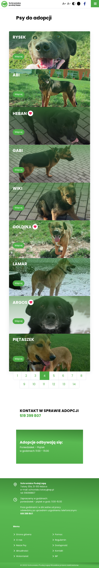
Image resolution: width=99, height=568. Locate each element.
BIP (56, 556)
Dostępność (61, 545)
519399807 (29, 492)
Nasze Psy (21, 545)
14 (74, 384)
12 (53, 384)
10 (34, 384)
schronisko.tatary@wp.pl (41, 489)
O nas (19, 539)
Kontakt (59, 550)
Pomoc (59, 534)
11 (44, 384)
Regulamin (60, 539)
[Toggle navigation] (95, 3)
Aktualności (22, 550)
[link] (69, 3)
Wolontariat (22, 556)
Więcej (18, 56)
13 (64, 384)
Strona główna (23, 534)
